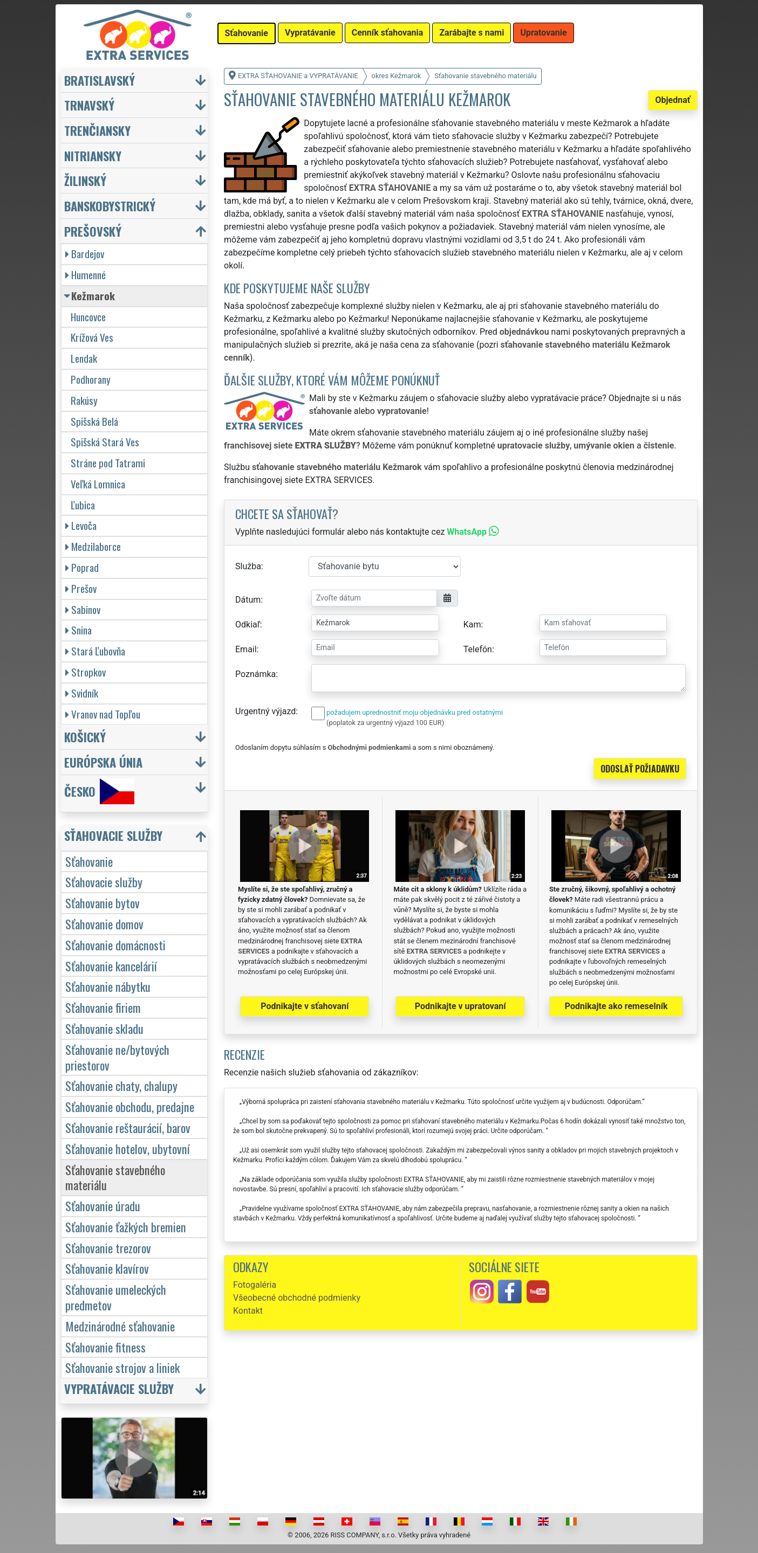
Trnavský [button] (89, 105)
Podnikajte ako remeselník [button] (616, 1006)
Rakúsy (84, 400)
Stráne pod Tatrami (108, 463)
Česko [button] (99, 791)
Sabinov (82, 609)
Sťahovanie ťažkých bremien (125, 1227)
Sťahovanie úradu (102, 1205)
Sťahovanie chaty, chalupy (121, 1085)
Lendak (84, 358)
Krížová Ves (92, 337)
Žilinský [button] (85, 180)
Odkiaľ (247, 624)
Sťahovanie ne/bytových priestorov (117, 1057)
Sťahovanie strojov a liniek (122, 1367)
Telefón (477, 649)
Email (246, 649)
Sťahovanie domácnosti (115, 945)
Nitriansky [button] (92, 155)
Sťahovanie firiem (103, 1007)
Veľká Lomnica (98, 484)
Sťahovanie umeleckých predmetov (115, 1297)
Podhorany (91, 379)
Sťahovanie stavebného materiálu (115, 1177)
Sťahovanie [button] (246, 33)
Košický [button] (85, 737)
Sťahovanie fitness (105, 1347)
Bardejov (84, 253)
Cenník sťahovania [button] (388, 32)
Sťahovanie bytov (102, 903)
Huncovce (88, 317)
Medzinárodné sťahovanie (120, 1326)
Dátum (248, 600)
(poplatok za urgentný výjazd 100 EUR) (385, 723)
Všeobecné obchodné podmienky (296, 1298)
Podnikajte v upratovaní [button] (460, 1006)
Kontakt (248, 1311)
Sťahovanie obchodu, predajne (129, 1106)
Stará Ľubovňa (95, 651)
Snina (78, 630)
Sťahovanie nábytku (108, 986)
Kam (472, 624)
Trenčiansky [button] (97, 130)
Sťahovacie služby (103, 882)
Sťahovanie (89, 861)
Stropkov (85, 672)
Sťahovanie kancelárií (111, 966)
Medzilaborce (93, 546)
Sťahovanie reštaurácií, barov (127, 1127)
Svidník (81, 693)
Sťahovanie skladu (104, 1028)
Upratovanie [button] (543, 32)
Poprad (82, 567)
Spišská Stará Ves (105, 442)
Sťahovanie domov (104, 924)
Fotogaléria (254, 1285)
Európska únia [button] (103, 762)
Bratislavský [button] (99, 80)
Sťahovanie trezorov (108, 1248)
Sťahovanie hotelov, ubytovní (127, 1148)
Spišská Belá (94, 421)
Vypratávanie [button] (310, 32)
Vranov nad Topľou (102, 714)
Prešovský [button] (92, 231)
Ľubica (83, 505)
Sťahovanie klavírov (107, 1268)
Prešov (81, 588)
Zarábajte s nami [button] (471, 32)
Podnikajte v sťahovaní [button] (305, 1006)
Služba (248, 566)
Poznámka (255, 674)
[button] (136, 838)
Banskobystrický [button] (109, 206)
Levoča (81, 525)
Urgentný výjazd (265, 711)
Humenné (85, 274)
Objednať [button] (672, 100)
